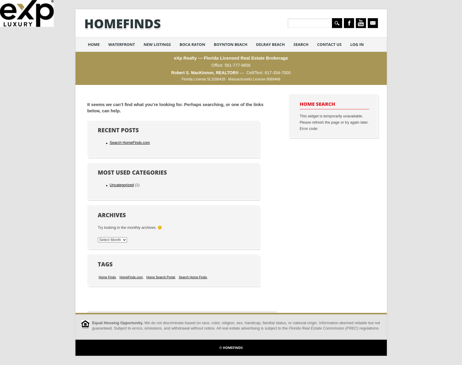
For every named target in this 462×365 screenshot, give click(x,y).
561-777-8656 (238, 65)
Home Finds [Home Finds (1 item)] (107, 277)
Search (300, 44)
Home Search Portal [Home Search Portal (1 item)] (160, 277)
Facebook (349, 23)
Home (94, 44)
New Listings (157, 44)
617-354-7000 (278, 72)
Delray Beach (270, 44)
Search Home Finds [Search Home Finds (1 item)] (193, 277)
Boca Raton (192, 44)
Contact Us (329, 44)
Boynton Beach (231, 44)
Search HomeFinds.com (129, 143)
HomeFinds (122, 23)
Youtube (361, 23)
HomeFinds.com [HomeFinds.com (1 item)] (131, 277)
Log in (357, 44)
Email (373, 23)
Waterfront (121, 44)
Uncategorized (121, 185)
